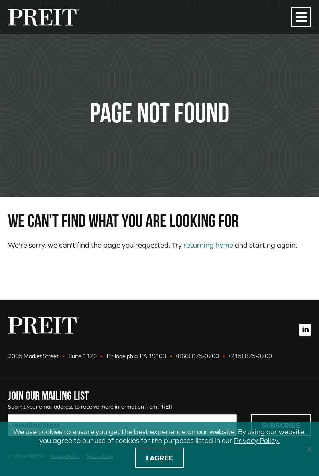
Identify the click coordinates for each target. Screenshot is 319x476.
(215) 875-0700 (250, 356)
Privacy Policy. (257, 440)
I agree (159, 458)
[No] (309, 449)
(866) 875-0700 (197, 356)
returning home (208, 245)
